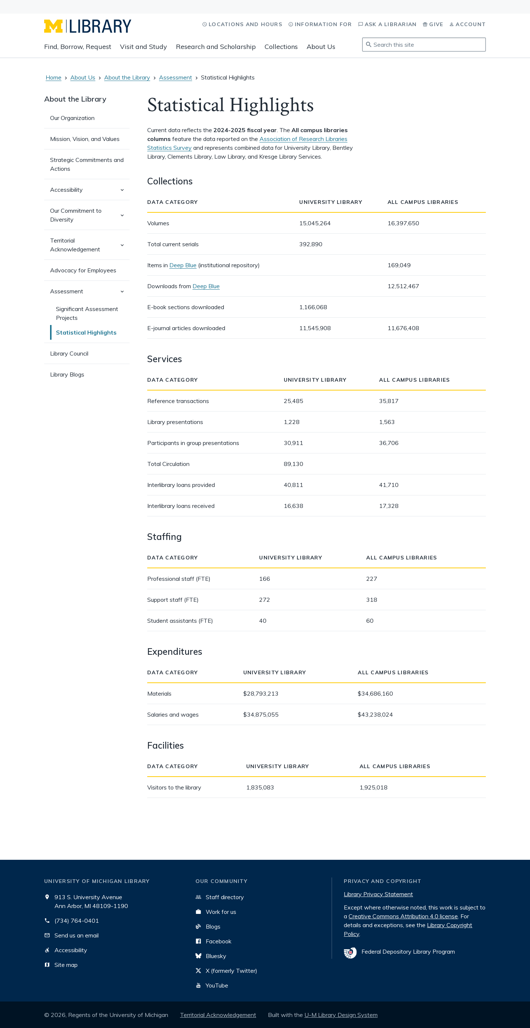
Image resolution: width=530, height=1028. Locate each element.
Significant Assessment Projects (87, 313)
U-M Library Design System (341, 1014)
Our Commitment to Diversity (90, 218)
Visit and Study (143, 46)
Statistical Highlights (86, 332)
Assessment (175, 77)
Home (53, 77)
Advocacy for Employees (83, 270)
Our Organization (72, 117)
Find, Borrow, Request (77, 46)
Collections (281, 46)
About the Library (127, 77)
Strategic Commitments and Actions (87, 164)
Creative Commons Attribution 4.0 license (403, 916)
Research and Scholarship (216, 46)
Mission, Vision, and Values (85, 138)
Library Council (69, 353)
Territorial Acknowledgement (90, 248)
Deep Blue (183, 265)
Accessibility (90, 193)
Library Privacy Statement (378, 894)
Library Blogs (67, 374)
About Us (321, 46)
